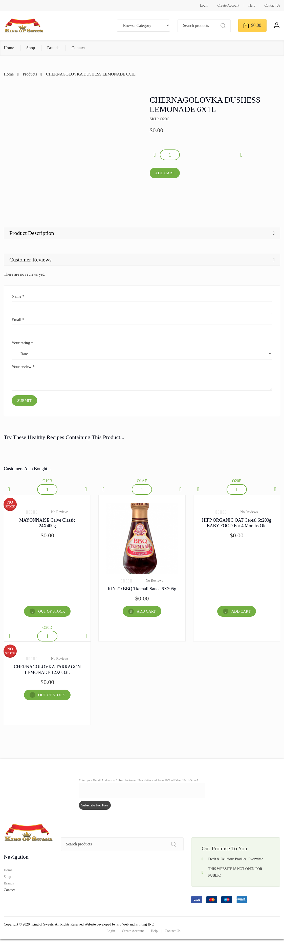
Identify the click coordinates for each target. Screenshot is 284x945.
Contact (78, 48)
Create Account (228, 5)
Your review (23, 367)
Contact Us (272, 5)
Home (9, 48)
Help (251, 5)
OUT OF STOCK (51, 611)
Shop (30, 48)
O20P (236, 481)
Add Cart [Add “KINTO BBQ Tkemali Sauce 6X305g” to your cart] (146, 611)
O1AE (142, 481)
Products (30, 74)
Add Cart (164, 173)
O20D (47, 627)
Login (204, 5)
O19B (47, 481)
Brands (53, 48)
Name (18, 296)
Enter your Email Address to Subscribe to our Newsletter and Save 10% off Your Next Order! (138, 780)
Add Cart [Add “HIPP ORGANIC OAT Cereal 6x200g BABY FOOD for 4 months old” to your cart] (240, 611)
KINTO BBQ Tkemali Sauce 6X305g (142, 588)
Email (18, 319)
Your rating (22, 343)
